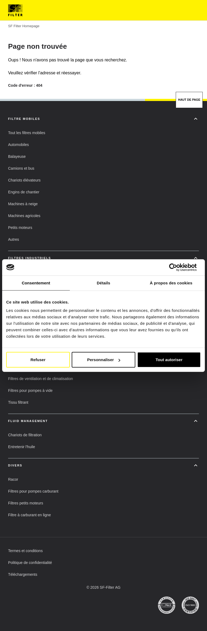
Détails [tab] (103, 282)
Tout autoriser (169, 359)
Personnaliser (103, 359)
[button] (26, 132)
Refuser (38, 359)
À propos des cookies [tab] (171, 282)
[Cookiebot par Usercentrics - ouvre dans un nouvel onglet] (177, 267)
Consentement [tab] (36, 282)
